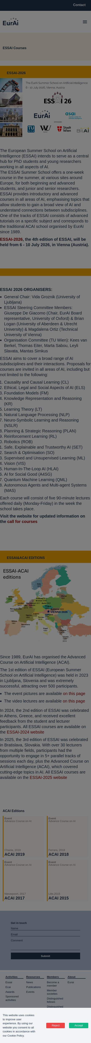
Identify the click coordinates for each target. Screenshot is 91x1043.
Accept (78, 1025)
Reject (55, 1025)
